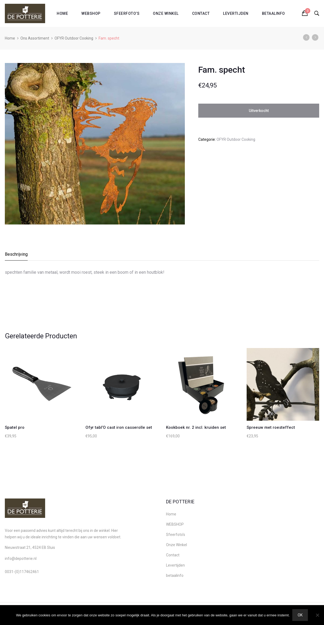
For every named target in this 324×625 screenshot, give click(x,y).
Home (62, 13)
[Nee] (317, 615)
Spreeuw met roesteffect (271, 427)
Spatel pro (14, 427)
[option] (95, 143)
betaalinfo (273, 13)
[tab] (16, 255)
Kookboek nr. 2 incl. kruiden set (196, 427)
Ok (300, 615)
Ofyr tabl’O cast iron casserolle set (118, 427)
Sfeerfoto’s (127, 13)
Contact (201, 13)
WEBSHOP (90, 13)
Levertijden (236, 13)
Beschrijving (16, 254)
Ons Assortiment (34, 38)
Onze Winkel (166, 13)
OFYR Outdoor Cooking (74, 38)
